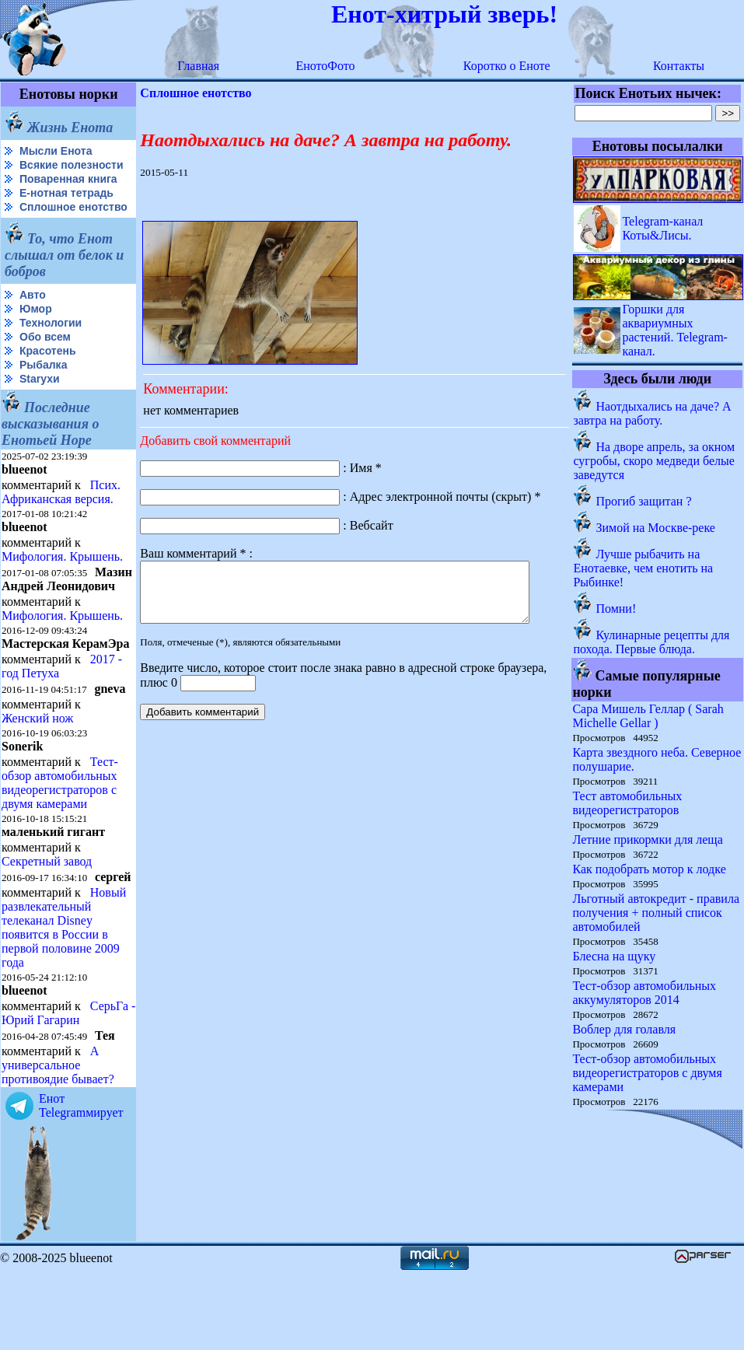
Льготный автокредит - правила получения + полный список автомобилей (656, 912)
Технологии (50, 347)
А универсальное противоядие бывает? (58, 1142)
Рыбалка (43, 389)
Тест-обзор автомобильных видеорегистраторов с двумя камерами (60, 834)
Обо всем (45, 361)
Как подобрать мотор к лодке (649, 869)
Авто (32, 319)
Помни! (616, 608)
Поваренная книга (68, 191)
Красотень (47, 375)
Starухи (39, 403)
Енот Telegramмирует (81, 1183)
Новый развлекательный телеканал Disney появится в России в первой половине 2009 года (64, 991)
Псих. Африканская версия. (61, 516)
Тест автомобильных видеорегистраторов (628, 803)
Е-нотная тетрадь (66, 205)
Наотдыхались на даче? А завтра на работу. (653, 413)
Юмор (35, 333)
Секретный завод (47, 912)
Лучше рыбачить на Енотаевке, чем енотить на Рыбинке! (644, 568)
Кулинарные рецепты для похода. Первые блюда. (652, 642)
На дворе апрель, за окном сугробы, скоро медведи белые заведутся (654, 460)
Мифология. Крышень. (62, 581)
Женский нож (37, 769)
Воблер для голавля (624, 1029)
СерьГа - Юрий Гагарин (42, 1090)
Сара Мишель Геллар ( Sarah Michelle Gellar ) (648, 715)
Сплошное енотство (40, 226)
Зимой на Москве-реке (656, 527)
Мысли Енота (55, 151)
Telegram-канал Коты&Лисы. (663, 228)
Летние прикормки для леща (648, 839)
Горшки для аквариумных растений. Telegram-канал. (675, 330)
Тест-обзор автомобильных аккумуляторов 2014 (645, 992)
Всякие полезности (36, 171)
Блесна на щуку (614, 956)
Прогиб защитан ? (644, 501)
